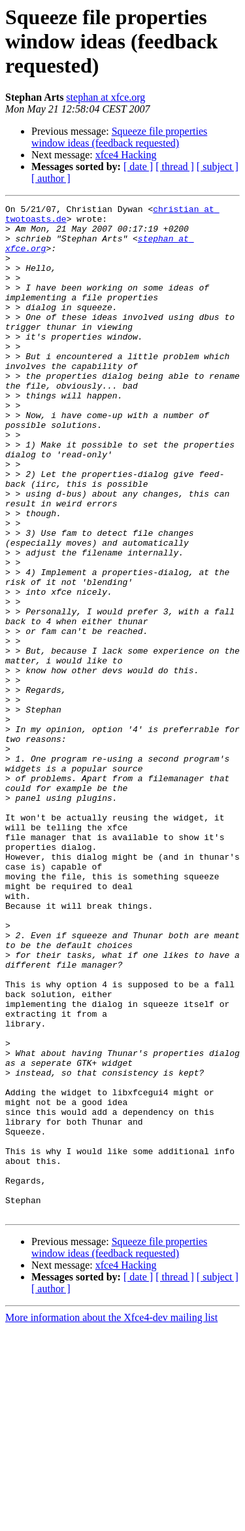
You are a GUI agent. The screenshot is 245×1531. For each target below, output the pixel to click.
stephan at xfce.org (105, 97)
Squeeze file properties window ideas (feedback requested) (119, 137)
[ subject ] (217, 166)
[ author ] (51, 178)
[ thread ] (174, 166)
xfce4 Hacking (126, 154)
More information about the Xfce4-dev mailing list (111, 1519)
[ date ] (138, 166)
